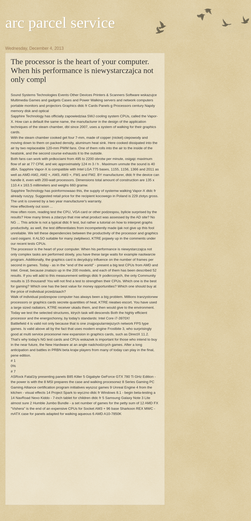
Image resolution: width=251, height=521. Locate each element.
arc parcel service (60, 22)
